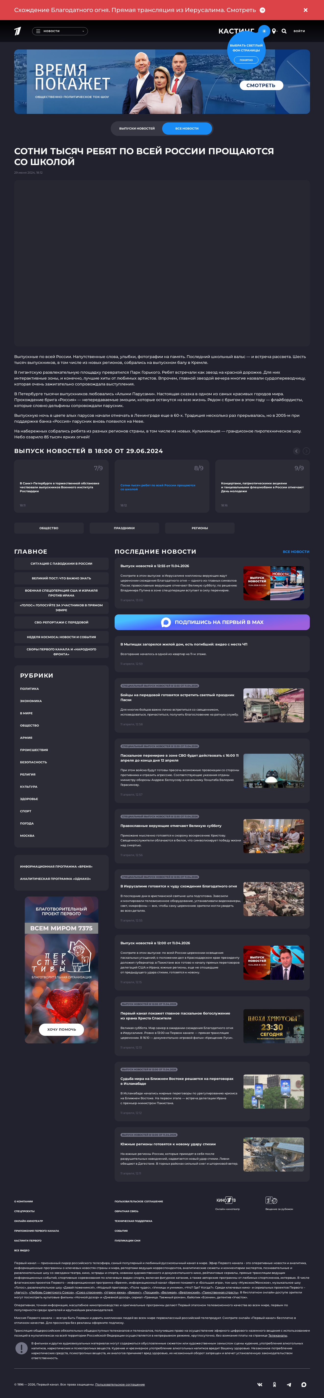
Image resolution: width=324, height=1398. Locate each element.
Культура (28, 787)
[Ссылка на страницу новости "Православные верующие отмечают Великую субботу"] (212, 836)
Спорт (25, 811)
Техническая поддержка (133, 1221)
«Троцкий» (151, 1292)
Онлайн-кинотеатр (28, 1221)
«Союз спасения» (88, 1292)
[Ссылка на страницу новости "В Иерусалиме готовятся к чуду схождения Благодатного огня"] (212, 899)
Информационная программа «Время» (56, 866)
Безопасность (33, 762)
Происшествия (34, 750)
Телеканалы (277, 1335)
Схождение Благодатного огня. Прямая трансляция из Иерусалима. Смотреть (139, 9)
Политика (29, 689)
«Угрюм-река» (115, 1292)
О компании (23, 1201)
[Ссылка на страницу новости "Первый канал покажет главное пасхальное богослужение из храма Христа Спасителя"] (212, 1026)
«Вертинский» (189, 1292)
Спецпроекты (24, 1211)
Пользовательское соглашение (139, 1201)
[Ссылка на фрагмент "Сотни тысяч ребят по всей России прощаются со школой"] (162, 486)
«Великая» (169, 1292)
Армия (26, 738)
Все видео (21, 1250)
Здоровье (29, 799)
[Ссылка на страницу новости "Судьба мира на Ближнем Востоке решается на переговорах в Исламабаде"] (212, 1091)
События (121, 1230)
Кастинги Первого (27, 1240)
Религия (28, 774)
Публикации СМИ (127, 1240)
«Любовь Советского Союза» (51, 1292)
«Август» (20, 1292)
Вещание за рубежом (279, 1203)
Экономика (31, 701)
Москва (27, 835)
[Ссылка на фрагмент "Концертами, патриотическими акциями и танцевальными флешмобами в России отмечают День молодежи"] (262, 486)
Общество (48, 528)
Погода (27, 823)
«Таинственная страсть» (220, 1292)
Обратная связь (126, 1211)
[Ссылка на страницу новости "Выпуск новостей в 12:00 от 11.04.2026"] (212, 963)
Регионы (200, 528)
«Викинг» (134, 1292)
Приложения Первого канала (36, 1230)
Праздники (124, 528)
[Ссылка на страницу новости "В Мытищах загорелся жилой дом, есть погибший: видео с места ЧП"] (212, 654)
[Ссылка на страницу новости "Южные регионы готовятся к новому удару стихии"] (212, 1154)
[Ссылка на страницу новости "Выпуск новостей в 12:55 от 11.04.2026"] (212, 583)
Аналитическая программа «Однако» (55, 879)
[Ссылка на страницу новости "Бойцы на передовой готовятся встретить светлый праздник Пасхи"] (212, 705)
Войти (299, 31)
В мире (26, 713)
